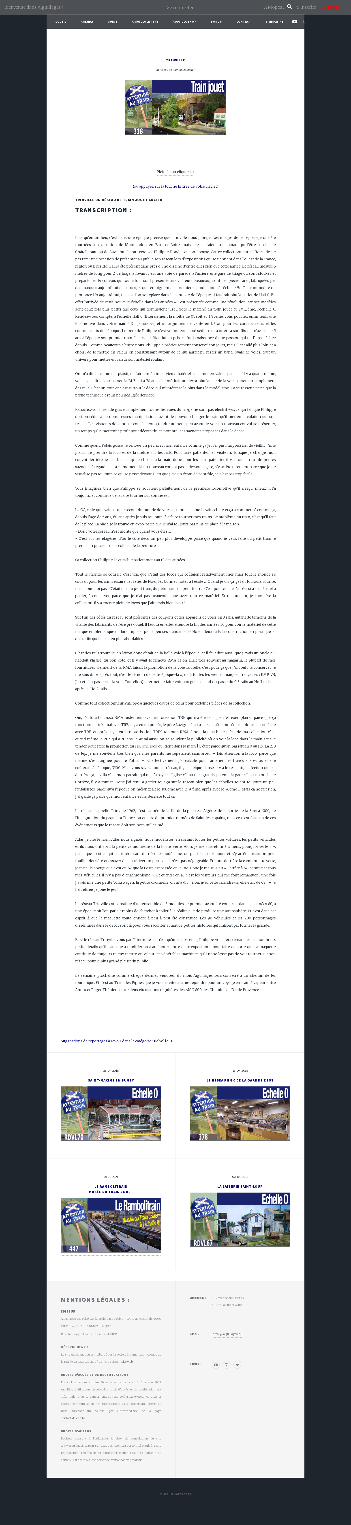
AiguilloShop (184, 21)
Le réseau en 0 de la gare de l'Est (240, 1080)
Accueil (60, 21)
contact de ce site (73, 1418)
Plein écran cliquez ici (175, 171)
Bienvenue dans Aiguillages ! (33, 7)
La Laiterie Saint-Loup (240, 1186)
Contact (243, 21)
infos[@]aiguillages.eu (227, 1334)
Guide (113, 21)
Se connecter (180, 7)
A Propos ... (275, 7)
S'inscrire (308, 7)
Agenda (87, 21)
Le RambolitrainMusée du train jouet (111, 1189)
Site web (127, 1361)
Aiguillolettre (145, 21)
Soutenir (330, 7)
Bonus (216, 21)
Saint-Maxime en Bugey (111, 1080)
